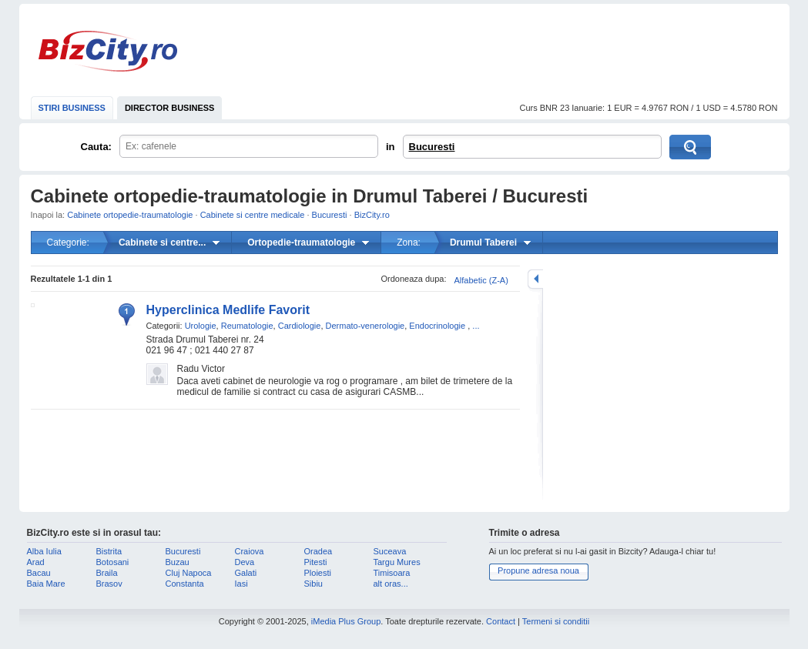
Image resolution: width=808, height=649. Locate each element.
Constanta (185, 583)
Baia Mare (46, 583)
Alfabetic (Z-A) (481, 280)
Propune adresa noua (538, 570)
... (475, 325)
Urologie (200, 325)
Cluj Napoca (189, 572)
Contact (500, 621)
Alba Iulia (44, 551)
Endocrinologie (437, 325)
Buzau (177, 562)
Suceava (390, 551)
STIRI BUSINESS (72, 107)
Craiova (249, 551)
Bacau (39, 572)
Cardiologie (299, 325)
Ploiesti (317, 572)
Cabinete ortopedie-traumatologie (130, 214)
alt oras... (391, 583)
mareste (535, 279)
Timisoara (392, 572)
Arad (36, 562)
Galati (246, 572)
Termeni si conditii (555, 621)
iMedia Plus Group (346, 621)
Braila (107, 572)
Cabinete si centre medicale (252, 214)
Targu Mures (397, 562)
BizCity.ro (108, 51)
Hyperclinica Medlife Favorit (228, 309)
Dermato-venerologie (365, 325)
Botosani (112, 562)
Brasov (109, 583)
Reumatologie (247, 325)
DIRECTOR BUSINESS (170, 107)
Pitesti (315, 562)
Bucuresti (432, 146)
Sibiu (313, 583)
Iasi (241, 583)
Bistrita (109, 551)
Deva (245, 562)
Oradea (318, 551)
